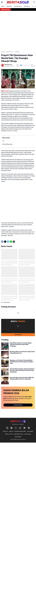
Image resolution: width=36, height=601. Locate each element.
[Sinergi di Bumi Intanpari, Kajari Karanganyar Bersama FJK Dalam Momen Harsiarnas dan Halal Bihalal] (5, 372)
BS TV (24, 439)
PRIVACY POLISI (9, 434)
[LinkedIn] (28, 428)
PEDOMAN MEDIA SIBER (20, 431)
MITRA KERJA (27, 434)
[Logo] (18, 421)
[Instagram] (7, 428)
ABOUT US (5, 431)
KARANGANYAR (18, 6)
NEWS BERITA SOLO (18, 434)
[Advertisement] (18, 31)
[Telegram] (8, 241)
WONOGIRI (9, 6)
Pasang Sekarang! (18, 405)
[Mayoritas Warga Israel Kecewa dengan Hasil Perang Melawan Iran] (5, 354)
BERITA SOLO (17, 439)
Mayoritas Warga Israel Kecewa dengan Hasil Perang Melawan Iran (22, 352)
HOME (2, 6)
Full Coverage (18, 334)
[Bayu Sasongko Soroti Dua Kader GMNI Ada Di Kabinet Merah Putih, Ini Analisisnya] (5, 380)
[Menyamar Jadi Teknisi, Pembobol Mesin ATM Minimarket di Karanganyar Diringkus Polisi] (5, 363)
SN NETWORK (18, 436)
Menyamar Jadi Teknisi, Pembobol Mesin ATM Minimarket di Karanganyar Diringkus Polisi (21, 362)
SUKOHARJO (27, 6)
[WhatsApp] (11, 241)
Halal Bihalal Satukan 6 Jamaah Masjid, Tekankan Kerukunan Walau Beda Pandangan (21, 344)
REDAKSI (11, 431)
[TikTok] (20, 428)
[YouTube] (11, 428)
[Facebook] (2, 241)
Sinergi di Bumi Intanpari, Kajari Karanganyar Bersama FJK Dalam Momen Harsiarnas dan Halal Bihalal (22, 370)
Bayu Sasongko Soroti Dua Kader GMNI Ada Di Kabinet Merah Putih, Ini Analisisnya (22, 378)
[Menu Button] (2, 2)
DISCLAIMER (30, 431)
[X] (5, 241)
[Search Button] (33, 2)
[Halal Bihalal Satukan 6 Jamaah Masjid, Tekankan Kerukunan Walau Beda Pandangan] (5, 346)
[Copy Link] (14, 241)
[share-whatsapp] (17, 241)
